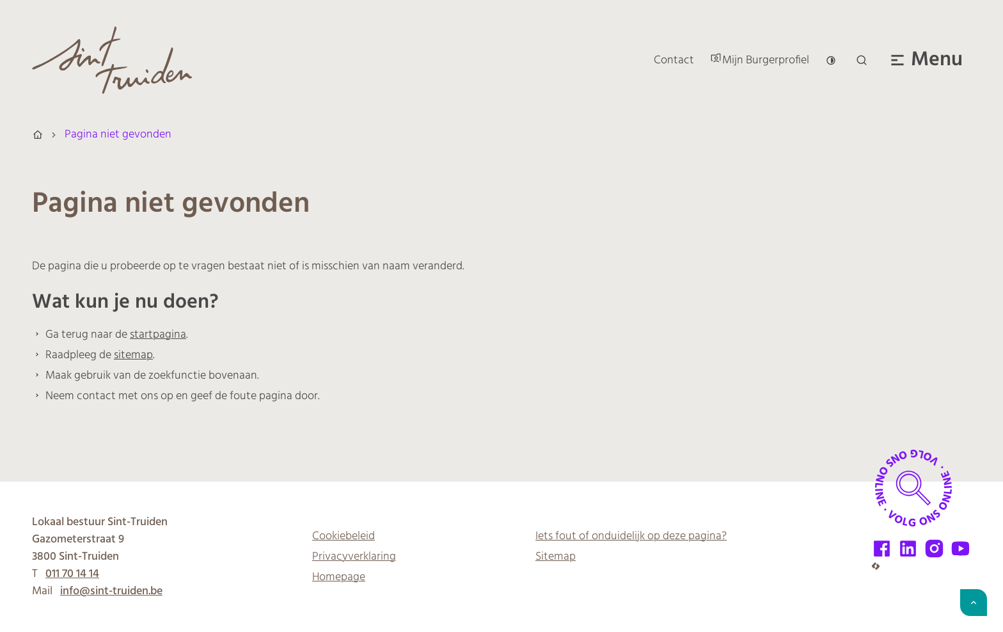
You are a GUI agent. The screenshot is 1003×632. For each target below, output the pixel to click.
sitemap (133, 355)
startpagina (158, 335)
